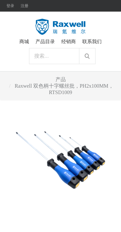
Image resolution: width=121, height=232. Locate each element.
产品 (60, 79)
